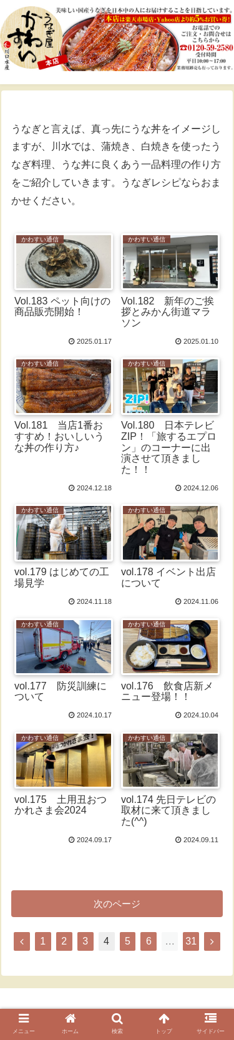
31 (191, 941)
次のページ (117, 903)
